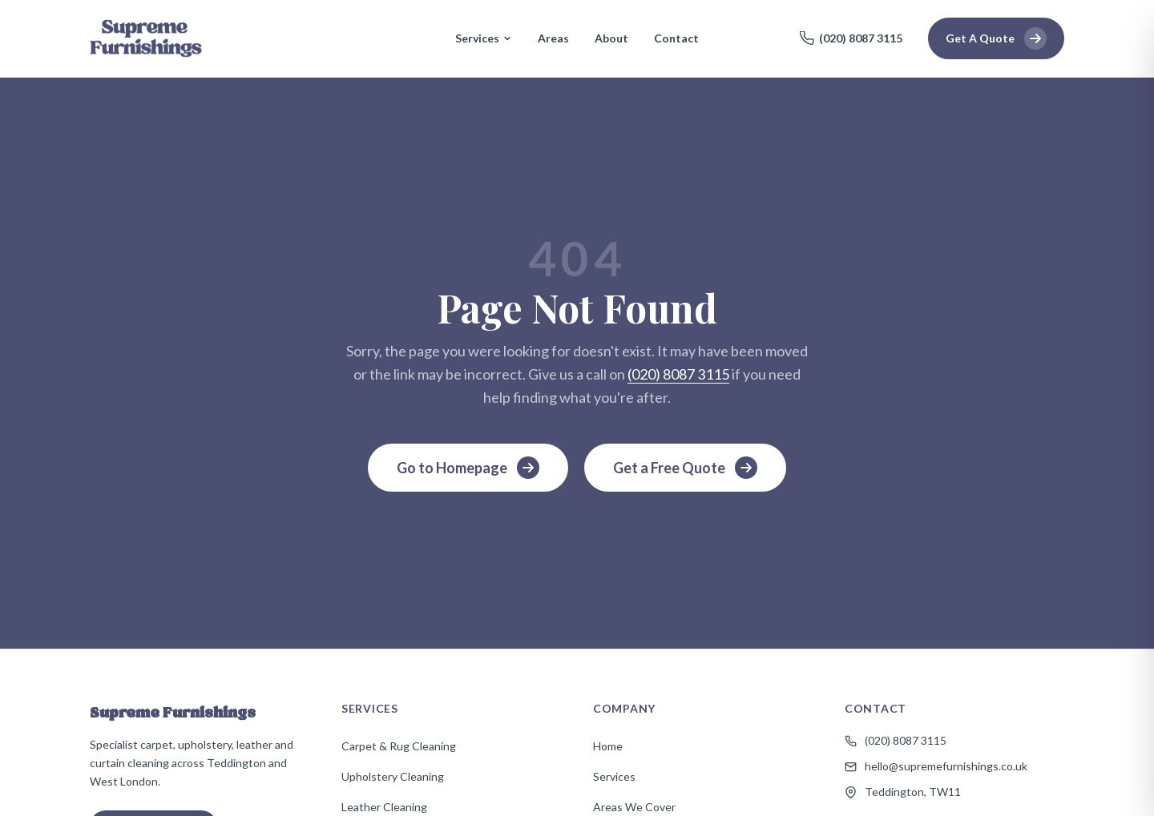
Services (483, 38)
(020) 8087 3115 (851, 38)
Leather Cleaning (384, 807)
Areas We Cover (634, 807)
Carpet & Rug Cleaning (398, 746)
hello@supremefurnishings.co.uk (936, 766)
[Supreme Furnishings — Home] (146, 38)
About (611, 38)
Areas (553, 38)
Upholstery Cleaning (392, 776)
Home (608, 746)
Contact (676, 38)
